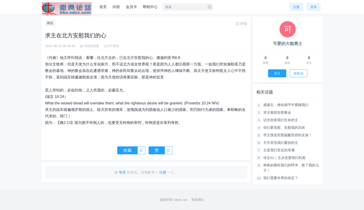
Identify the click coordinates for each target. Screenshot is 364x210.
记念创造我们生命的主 (280, 120)
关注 (277, 73)
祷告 (50, 23)
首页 (103, 7)
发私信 (298, 73)
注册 (296, 7)
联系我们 (198, 199)
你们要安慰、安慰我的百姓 (284, 127)
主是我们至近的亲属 (279, 150)
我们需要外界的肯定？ (280, 178)
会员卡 (131, 7)
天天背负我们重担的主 (280, 143)
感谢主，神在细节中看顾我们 (286, 105)
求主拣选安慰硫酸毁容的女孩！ (287, 135)
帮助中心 (150, 7)
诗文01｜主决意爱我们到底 (284, 158)
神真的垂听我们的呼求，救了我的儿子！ (291, 167)
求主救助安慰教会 (277, 112)
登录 (313, 7)
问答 (116, 7)
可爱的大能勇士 (287, 43)
